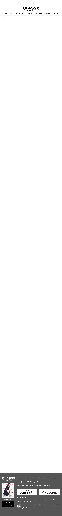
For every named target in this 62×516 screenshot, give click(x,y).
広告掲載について (31, 485)
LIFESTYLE (18, 13)
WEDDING (24, 13)
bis (37, 499)
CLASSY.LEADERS (38, 13)
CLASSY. (20, 499)
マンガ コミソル (25, 501)
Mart (32, 499)
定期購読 (11, 505)
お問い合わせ (44, 485)
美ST (35, 499)
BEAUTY (11, 13)
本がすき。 (30, 501)
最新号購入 (8, 502)
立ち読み (5, 505)
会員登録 (26, 485)
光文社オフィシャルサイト (51, 485)
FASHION (6, 13)
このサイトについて (6, 512)
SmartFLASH (51, 499)
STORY (27, 499)
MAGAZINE (55, 13)
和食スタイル (41, 499)
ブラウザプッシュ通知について (32, 486)
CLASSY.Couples (47, 13)
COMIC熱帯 (56, 499)
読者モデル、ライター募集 (21, 486)
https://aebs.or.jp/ (25, 508)
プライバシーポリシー (14, 512)
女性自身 (46, 499)
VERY (23, 499)
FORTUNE (30, 13)
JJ (17, 499)
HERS (30, 499)
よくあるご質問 (38, 485)
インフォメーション (20, 485)
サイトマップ (22, 512)
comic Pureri (19, 501)
